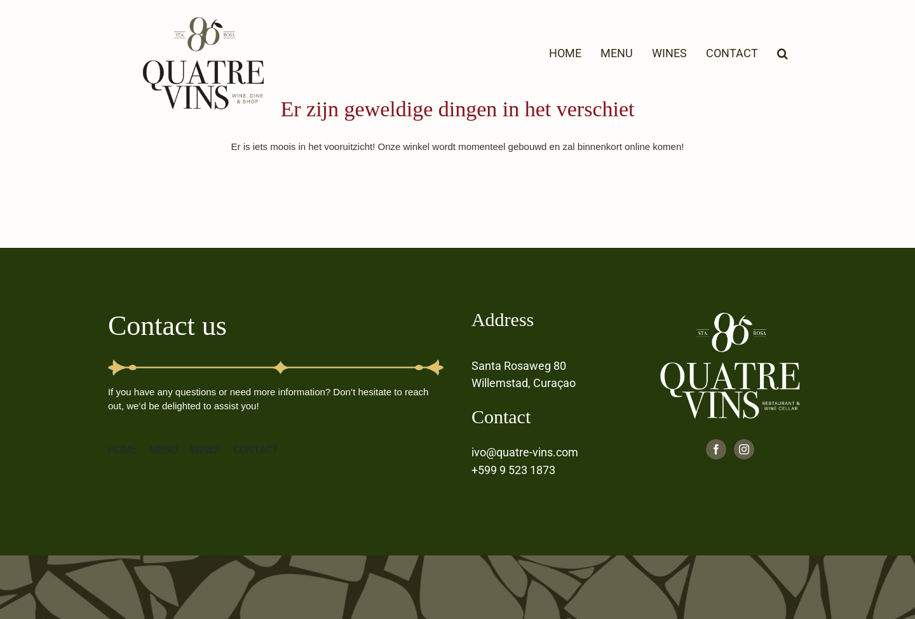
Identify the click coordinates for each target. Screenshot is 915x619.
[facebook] (716, 449)
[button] (782, 52)
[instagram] (744, 449)
